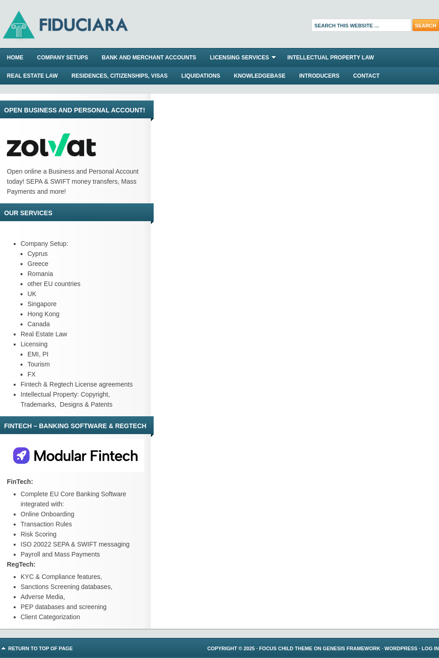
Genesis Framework (351, 648)
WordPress (401, 648)
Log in (430, 648)
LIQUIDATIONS (200, 76)
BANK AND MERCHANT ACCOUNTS (149, 57)
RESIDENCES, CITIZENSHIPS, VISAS (119, 76)
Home (15, 57)
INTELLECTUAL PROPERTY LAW (330, 57)
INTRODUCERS (319, 76)
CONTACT (366, 76)
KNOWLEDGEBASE (260, 76)
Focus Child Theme (285, 648)
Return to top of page (40, 648)
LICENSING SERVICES (239, 59)
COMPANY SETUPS (62, 57)
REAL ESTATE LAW (32, 76)
